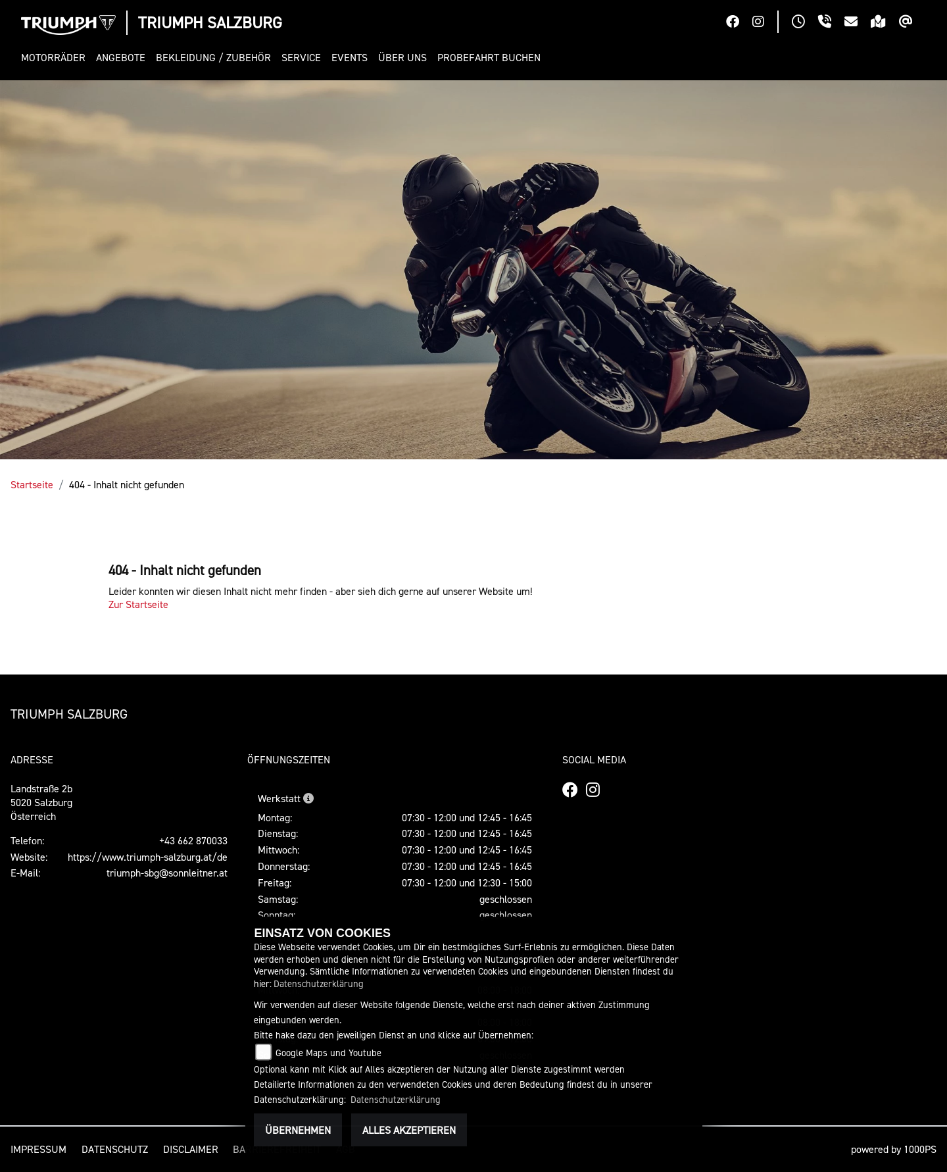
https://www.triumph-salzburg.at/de (148, 856)
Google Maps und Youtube (328, 1052)
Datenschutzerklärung (319, 983)
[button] (56, 57)
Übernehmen (298, 1129)
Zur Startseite (138, 604)
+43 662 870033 (193, 840)
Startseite (32, 484)
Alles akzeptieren (409, 1129)
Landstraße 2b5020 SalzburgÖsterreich (41, 802)
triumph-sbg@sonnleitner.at (167, 872)
